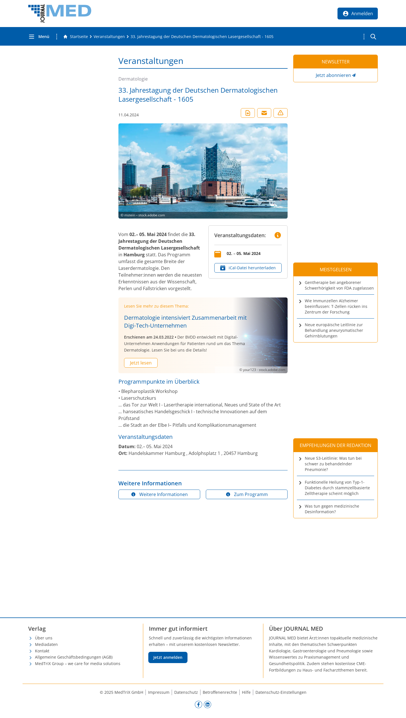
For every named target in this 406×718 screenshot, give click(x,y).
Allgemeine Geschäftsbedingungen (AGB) (73, 657)
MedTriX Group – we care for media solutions (77, 663)
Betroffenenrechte (220, 692)
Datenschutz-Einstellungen (280, 692)
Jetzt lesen (141, 363)
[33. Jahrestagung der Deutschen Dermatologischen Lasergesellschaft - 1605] (202, 36)
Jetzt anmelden (167, 657)
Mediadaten (46, 644)
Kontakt (42, 650)
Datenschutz (186, 692)
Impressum (158, 692)
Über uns (43, 638)
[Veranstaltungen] (109, 36)
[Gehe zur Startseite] (75, 36)
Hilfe (246, 692)
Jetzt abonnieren (333, 75)
